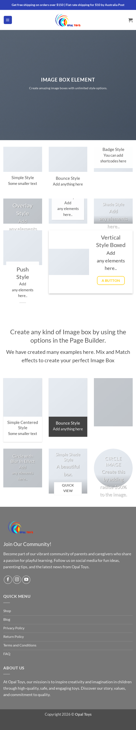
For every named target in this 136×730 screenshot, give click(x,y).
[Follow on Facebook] (8, 580)
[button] (8, 20)
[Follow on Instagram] (17, 580)
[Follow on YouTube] (26, 580)
